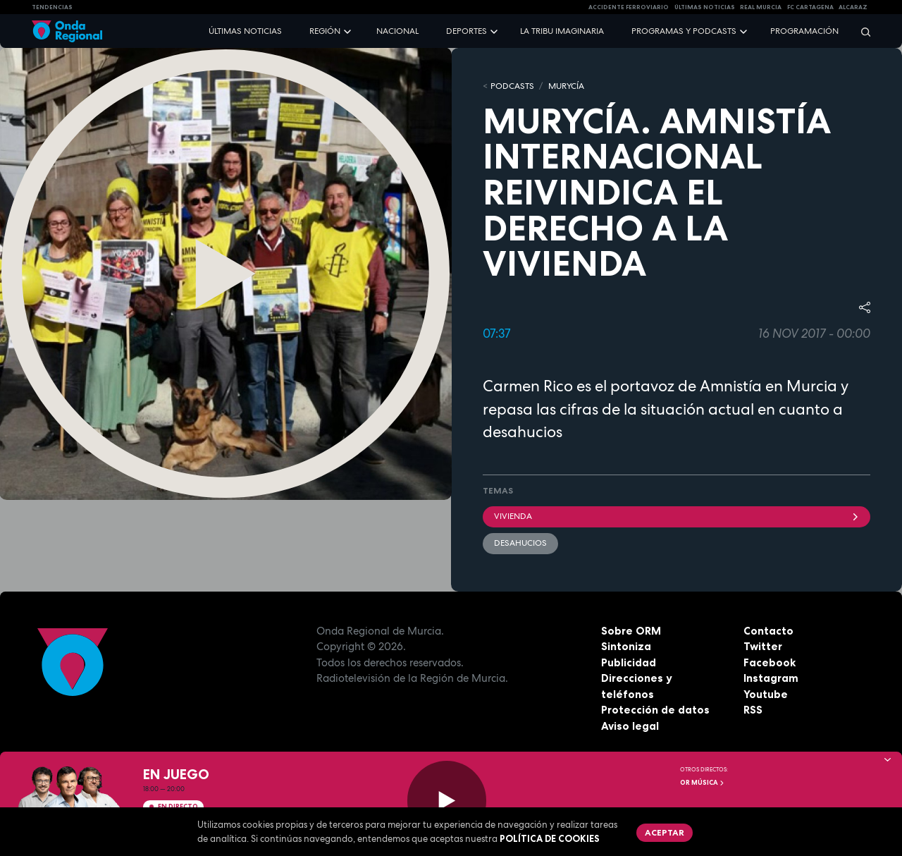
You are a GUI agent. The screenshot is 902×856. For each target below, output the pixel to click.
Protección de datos (655, 709)
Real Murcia (760, 7)
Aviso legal (630, 726)
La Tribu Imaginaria (562, 31)
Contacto (768, 630)
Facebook (769, 662)
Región (324, 31)
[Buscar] (861, 31)
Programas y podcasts (683, 31)
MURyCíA (566, 86)
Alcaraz (853, 7)
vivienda (676, 516)
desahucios (520, 543)
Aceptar (664, 832)
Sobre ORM (631, 630)
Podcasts (512, 86)
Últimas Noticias (704, 7)
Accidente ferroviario (628, 7)
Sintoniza (626, 646)
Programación (804, 31)
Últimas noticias (245, 31)
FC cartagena (810, 7)
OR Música (702, 782)
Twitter (762, 646)
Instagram (770, 678)
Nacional (397, 31)
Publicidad (628, 662)
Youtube (765, 694)
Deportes (466, 31)
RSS (752, 709)
